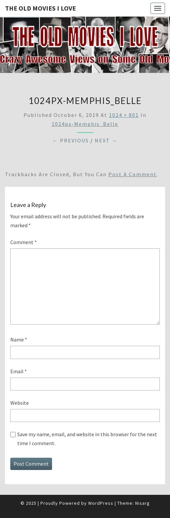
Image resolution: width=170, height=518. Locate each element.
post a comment (132, 174)
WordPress (100, 503)
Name (18, 339)
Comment (23, 242)
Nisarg (142, 503)
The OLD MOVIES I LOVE (40, 8)
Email (18, 371)
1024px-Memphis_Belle (85, 124)
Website (19, 402)
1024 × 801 (124, 115)
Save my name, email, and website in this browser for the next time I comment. (87, 438)
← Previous (70, 140)
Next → (106, 140)
